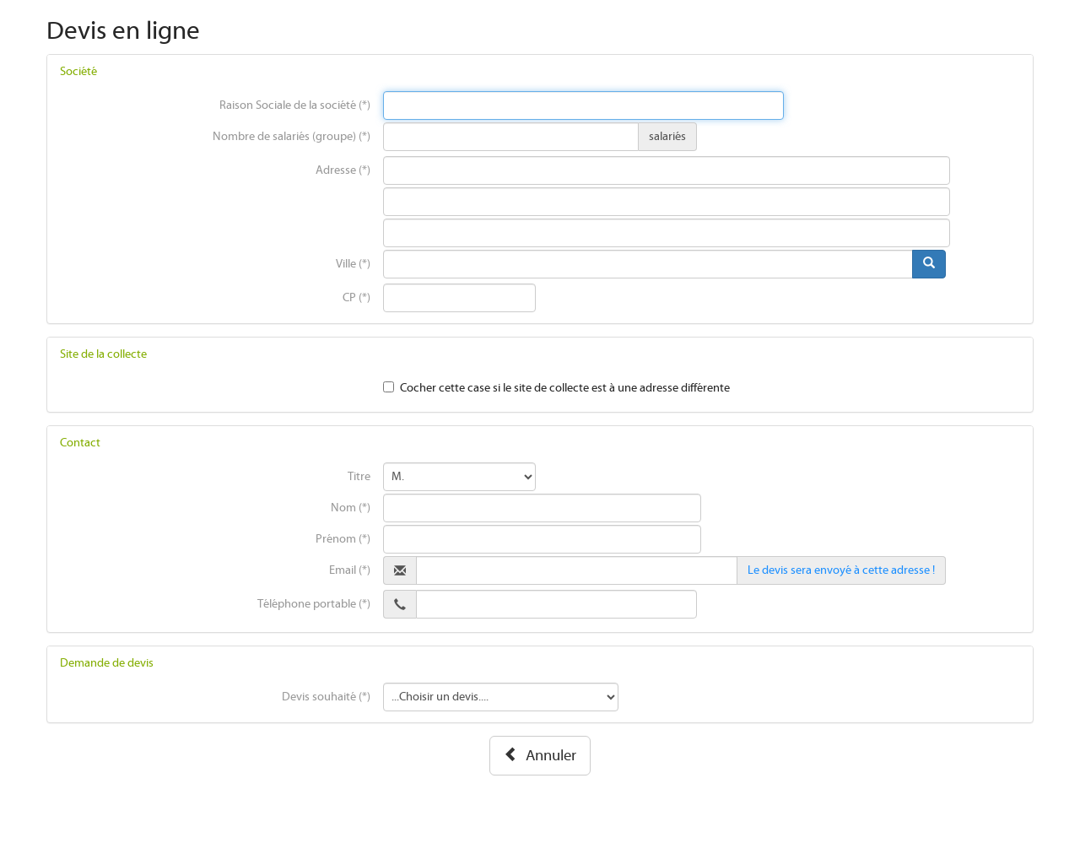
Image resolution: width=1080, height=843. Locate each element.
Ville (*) (353, 264)
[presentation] (584, 105)
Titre (359, 477)
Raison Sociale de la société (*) (294, 105)
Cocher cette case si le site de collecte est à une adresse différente (565, 388)
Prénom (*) (343, 539)
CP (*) (356, 298)
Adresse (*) (343, 170)
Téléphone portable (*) (313, 604)
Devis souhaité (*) (326, 697)
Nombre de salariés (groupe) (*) (291, 136)
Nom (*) (350, 508)
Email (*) (349, 570)
